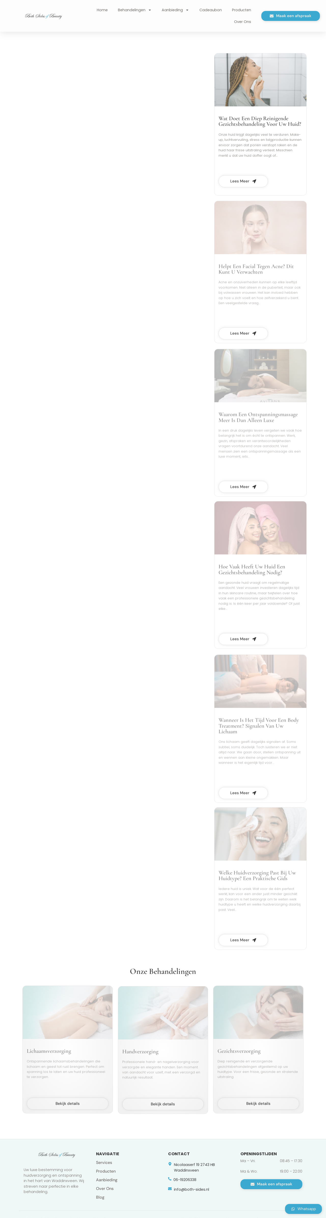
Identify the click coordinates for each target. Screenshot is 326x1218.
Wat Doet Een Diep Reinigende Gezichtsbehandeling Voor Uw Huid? (260, 126)
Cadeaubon (210, 10)
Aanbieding (175, 10)
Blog (100, 1197)
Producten (241, 10)
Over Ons (242, 21)
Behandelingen (135, 10)
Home (102, 10)
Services (104, 1162)
